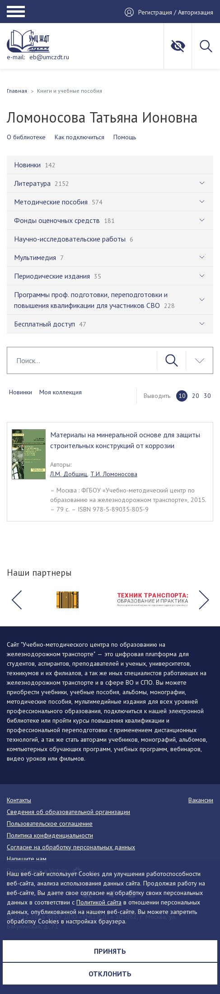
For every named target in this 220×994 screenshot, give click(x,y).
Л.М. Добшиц (68, 474)
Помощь (124, 137)
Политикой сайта (99, 902)
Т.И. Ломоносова (113, 474)
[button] (16, 599)
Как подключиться (79, 137)
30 (207, 396)
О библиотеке (26, 137)
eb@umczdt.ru (49, 57)
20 (195, 396)
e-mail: (16, 57)
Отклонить (110, 973)
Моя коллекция (60, 392)
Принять (110, 951)
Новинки (20, 392)
